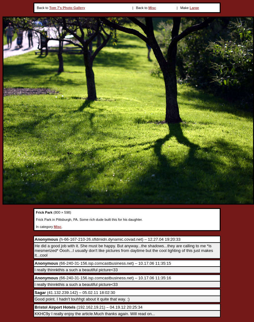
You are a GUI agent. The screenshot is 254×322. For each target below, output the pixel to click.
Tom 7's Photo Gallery (67, 8)
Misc (152, 8)
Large (194, 8)
